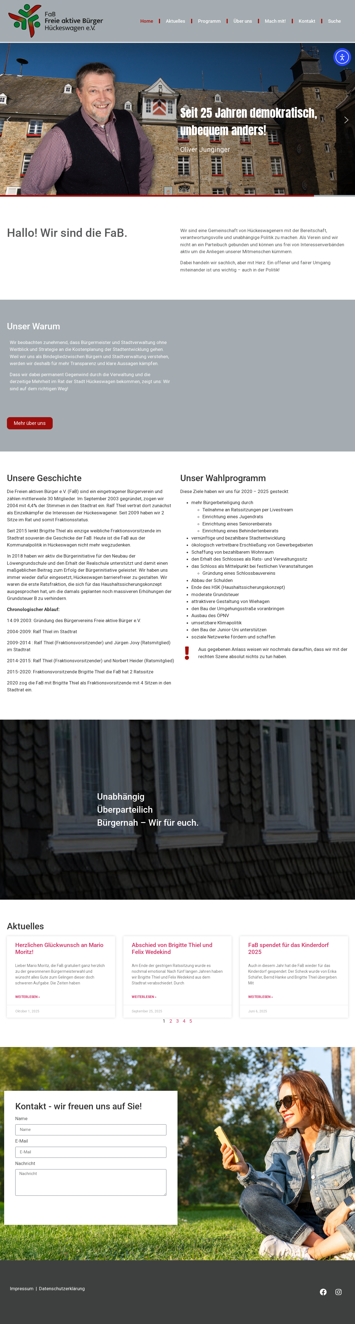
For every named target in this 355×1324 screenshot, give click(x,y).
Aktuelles (175, 21)
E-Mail (21, 1141)
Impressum (22, 1288)
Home (146, 21)
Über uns (243, 21)
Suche (334, 21)
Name (21, 1118)
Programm (209, 21)
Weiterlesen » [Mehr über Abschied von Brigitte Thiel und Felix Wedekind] (144, 997)
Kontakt (307, 21)
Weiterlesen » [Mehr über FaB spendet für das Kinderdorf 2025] (260, 997)
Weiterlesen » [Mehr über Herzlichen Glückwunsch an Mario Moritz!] (27, 997)
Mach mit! (275, 21)
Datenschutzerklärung (62, 1288)
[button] (8, 120)
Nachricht (25, 1163)
